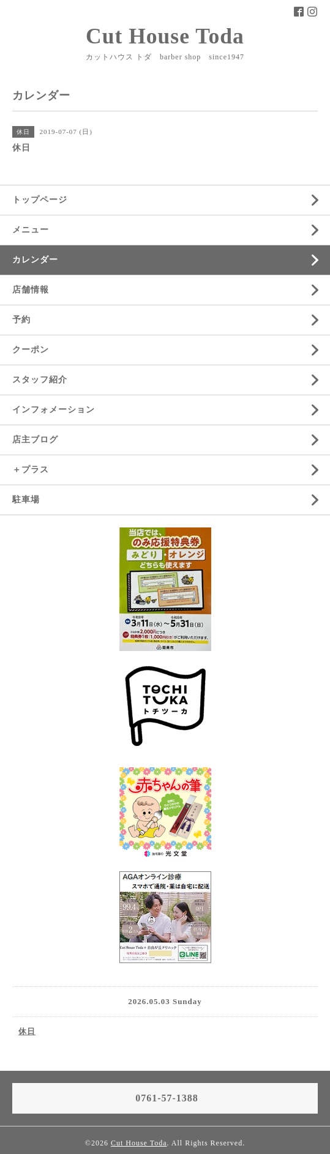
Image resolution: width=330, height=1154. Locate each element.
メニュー (30, 229)
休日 (27, 1031)
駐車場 (26, 499)
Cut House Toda (165, 36)
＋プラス (30, 469)
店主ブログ (35, 439)
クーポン (30, 349)
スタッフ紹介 (39, 379)
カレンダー (35, 259)
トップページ (39, 199)
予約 (21, 319)
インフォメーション (53, 409)
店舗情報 (30, 289)
